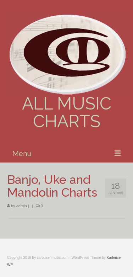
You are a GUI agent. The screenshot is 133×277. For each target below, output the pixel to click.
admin (21, 206)
